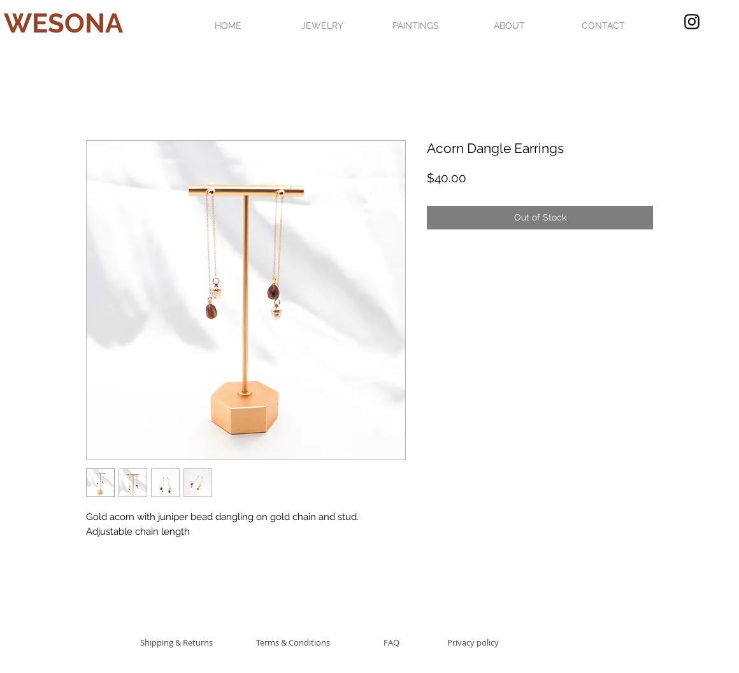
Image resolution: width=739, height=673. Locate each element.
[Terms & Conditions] (293, 642)
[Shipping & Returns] (176, 642)
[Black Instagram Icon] (692, 21)
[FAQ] (391, 642)
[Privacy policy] (473, 642)
